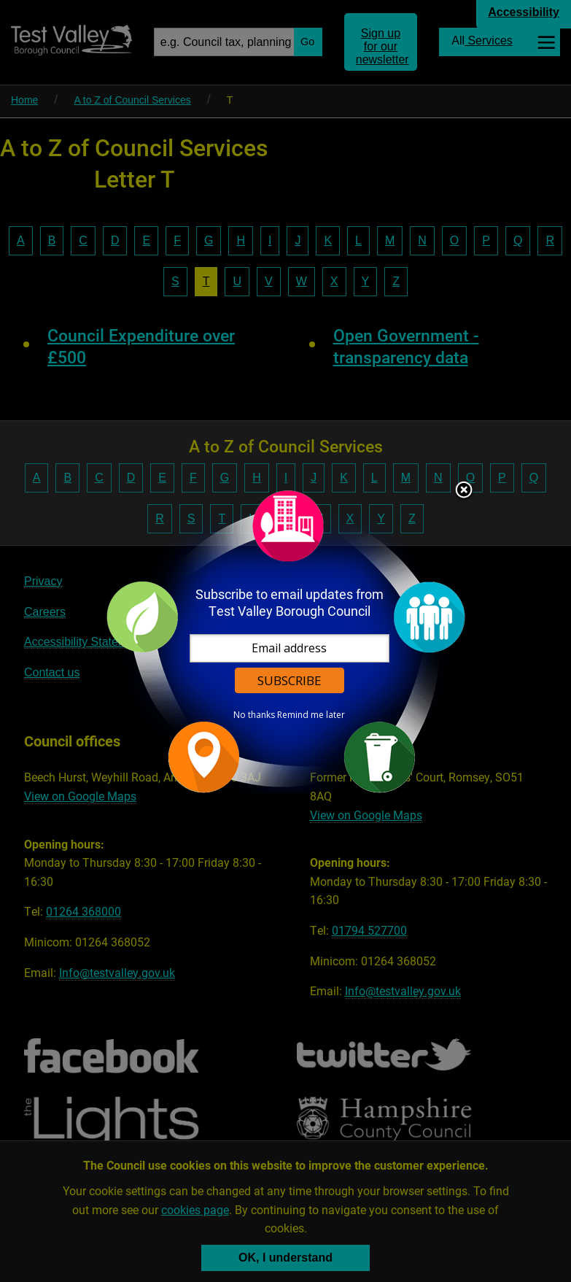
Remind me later (311, 715)
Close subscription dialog (464, 491)
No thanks (254, 715)
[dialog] (286, 641)
